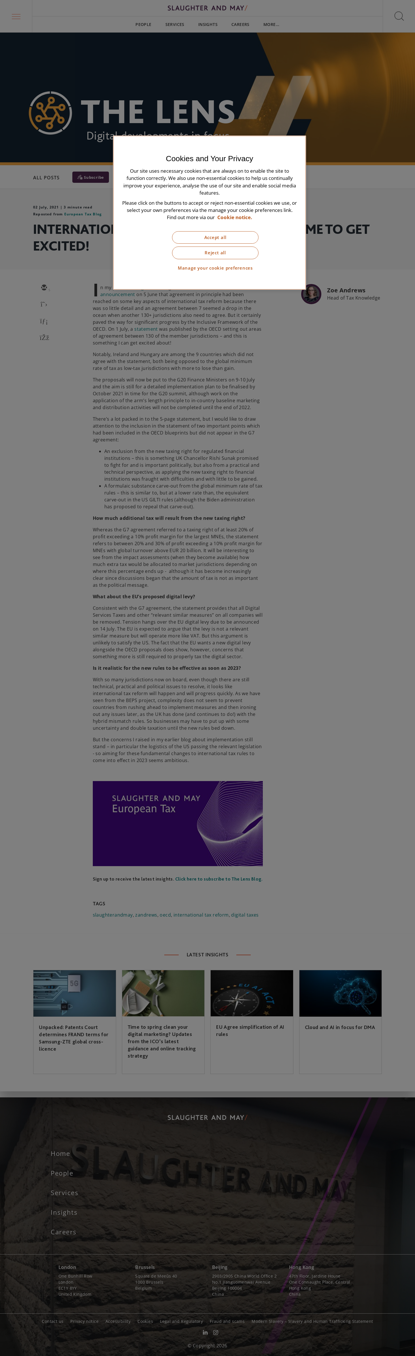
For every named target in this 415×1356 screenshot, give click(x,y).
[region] (209, 213)
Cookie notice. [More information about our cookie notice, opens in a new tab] (234, 217)
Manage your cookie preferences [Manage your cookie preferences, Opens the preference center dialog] (215, 268)
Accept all (215, 237)
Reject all (215, 253)
